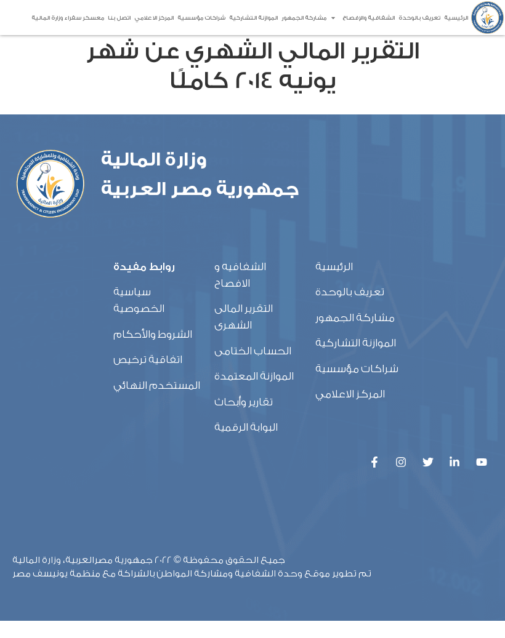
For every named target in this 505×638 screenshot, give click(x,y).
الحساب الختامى (252, 367)
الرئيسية (456, 18)
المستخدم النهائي (156, 402)
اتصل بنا (119, 18)
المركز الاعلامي (154, 18)
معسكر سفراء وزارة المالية (67, 18)
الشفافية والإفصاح (362, 18)
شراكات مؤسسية (201, 18)
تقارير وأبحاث (243, 419)
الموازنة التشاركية (253, 18)
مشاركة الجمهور (303, 18)
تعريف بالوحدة (419, 18)
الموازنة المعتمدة (254, 393)
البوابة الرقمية (246, 444)
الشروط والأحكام (152, 351)
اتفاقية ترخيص (147, 377)
